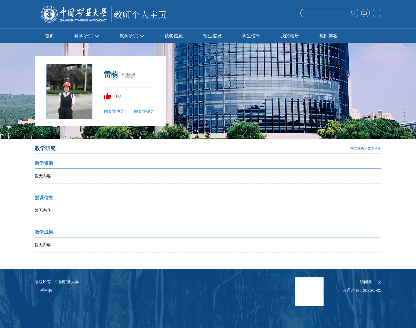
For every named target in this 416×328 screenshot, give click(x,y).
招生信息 (212, 35)
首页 (49, 35)
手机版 (46, 290)
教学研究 (131, 35)
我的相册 (290, 35)
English (365, 13)
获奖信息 (173, 35)
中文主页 (357, 148)
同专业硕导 (144, 111)
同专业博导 (114, 111)
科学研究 (86, 35)
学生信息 (251, 35)
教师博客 (328, 35)
